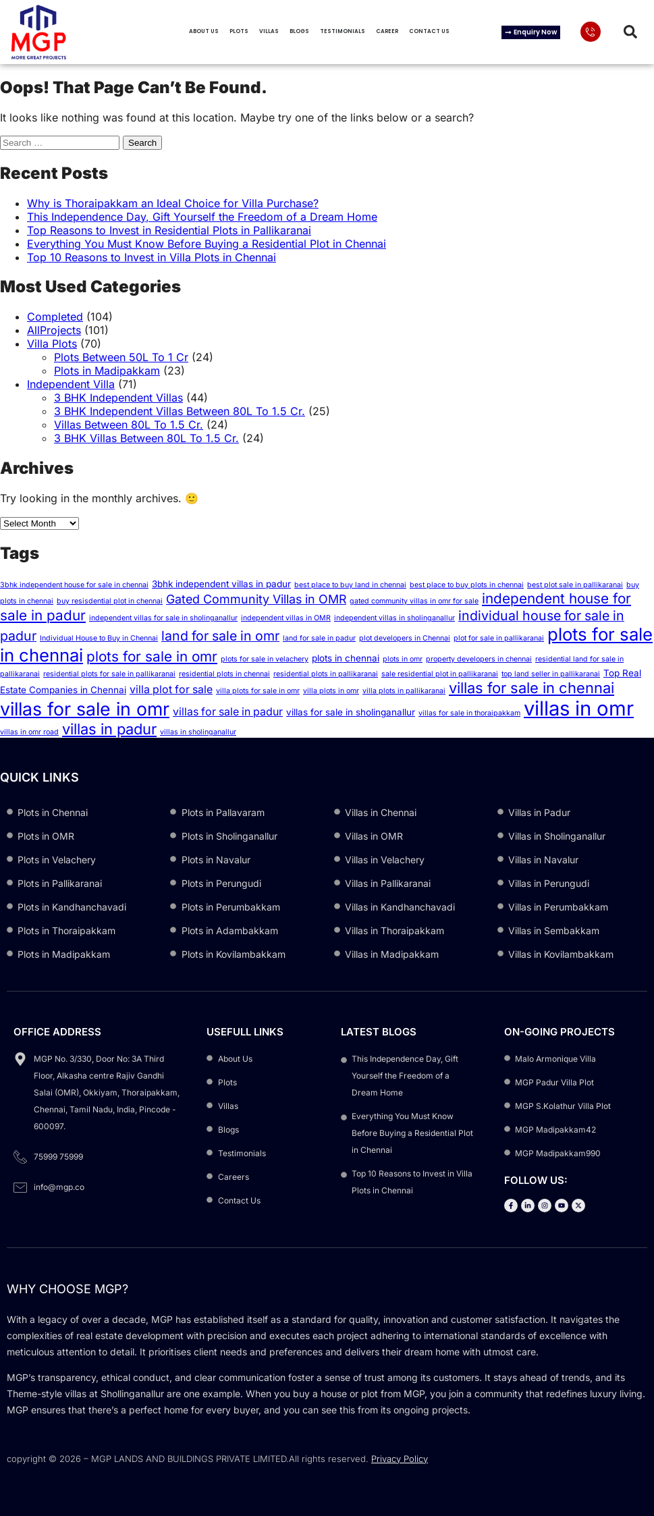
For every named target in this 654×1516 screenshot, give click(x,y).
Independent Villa (71, 384)
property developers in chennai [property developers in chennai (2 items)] (479, 659)
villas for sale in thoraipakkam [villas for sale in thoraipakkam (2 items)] (469, 713)
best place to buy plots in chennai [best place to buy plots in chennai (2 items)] (467, 584)
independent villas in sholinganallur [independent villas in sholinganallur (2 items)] (394, 618)
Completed (55, 316)
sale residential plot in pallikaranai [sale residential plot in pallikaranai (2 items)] (439, 674)
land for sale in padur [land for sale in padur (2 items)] (319, 638)
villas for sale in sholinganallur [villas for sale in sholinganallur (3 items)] (350, 712)
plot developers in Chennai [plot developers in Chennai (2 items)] (404, 638)
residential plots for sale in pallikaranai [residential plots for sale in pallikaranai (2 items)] (109, 674)
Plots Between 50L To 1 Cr (121, 357)
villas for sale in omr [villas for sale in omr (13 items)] (84, 709)
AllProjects (54, 330)
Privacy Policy (399, 1458)
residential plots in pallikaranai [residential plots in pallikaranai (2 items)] (325, 674)
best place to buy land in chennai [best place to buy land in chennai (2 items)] (350, 584)
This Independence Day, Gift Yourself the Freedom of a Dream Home (202, 216)
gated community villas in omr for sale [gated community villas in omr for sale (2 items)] (414, 601)
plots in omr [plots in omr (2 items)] (403, 659)
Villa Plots (52, 343)
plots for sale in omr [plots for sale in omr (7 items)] (151, 656)
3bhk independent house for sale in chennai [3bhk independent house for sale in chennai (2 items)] (74, 584)
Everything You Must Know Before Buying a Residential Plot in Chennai (206, 243)
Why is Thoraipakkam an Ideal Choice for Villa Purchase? (173, 203)
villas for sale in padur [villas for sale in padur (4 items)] (228, 711)
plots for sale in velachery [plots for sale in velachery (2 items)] (264, 659)
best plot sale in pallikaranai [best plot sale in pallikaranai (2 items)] (575, 584)
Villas (269, 31)
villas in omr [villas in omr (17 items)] (579, 708)
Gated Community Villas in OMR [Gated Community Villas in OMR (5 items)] (256, 599)
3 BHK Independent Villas (118, 397)
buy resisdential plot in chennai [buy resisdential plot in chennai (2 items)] (110, 601)
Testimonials (342, 31)
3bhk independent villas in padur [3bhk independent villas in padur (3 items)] (221, 583)
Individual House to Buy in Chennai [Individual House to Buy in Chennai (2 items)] (99, 638)
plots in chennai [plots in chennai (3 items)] (345, 658)
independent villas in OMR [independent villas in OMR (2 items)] (286, 618)
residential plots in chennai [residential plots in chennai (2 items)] (224, 674)
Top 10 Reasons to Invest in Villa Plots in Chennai (151, 257)
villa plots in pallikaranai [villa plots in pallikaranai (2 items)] (403, 690)
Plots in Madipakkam (107, 370)
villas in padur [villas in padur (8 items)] (109, 729)
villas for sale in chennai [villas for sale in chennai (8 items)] (531, 688)
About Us (204, 31)
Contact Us (429, 31)
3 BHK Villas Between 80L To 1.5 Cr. (146, 438)
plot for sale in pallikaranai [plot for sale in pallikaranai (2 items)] (499, 638)
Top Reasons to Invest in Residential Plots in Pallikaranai (169, 230)
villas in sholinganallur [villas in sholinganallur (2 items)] (198, 732)
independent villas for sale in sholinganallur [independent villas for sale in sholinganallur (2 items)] (163, 618)
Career (387, 31)
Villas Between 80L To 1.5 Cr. (128, 424)
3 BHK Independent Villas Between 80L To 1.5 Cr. (179, 411)
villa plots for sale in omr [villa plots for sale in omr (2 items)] (258, 690)
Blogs (299, 31)
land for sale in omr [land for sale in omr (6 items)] (220, 636)
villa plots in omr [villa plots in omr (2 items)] (331, 690)
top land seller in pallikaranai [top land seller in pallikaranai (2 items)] (550, 674)
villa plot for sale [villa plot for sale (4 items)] (171, 689)
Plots (238, 31)
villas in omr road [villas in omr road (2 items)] (29, 732)
